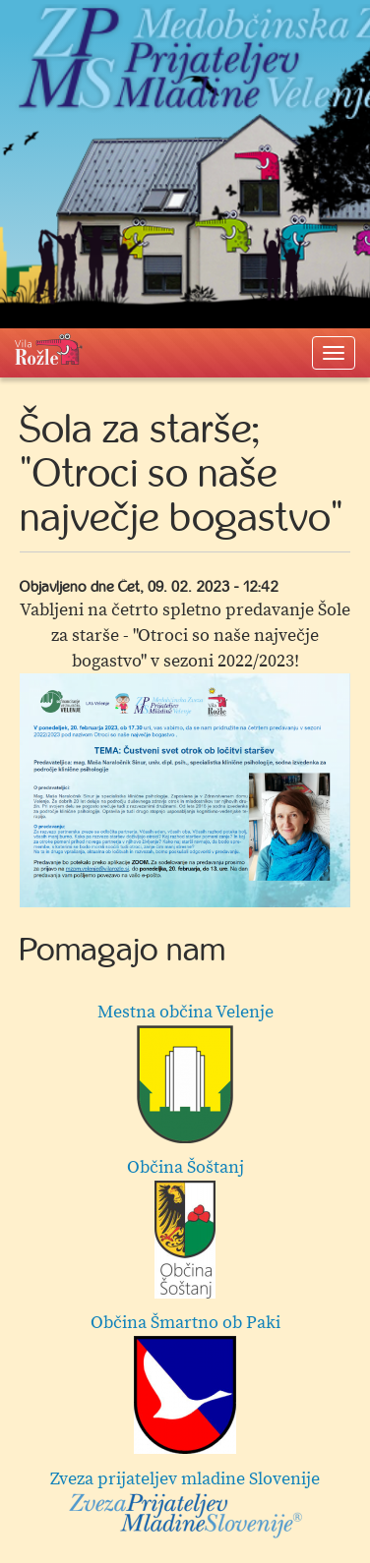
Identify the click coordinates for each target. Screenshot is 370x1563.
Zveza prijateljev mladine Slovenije (185, 1504)
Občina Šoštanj (185, 1227)
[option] (185, 790)
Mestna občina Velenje (185, 1072)
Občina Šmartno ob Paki (185, 1382)
